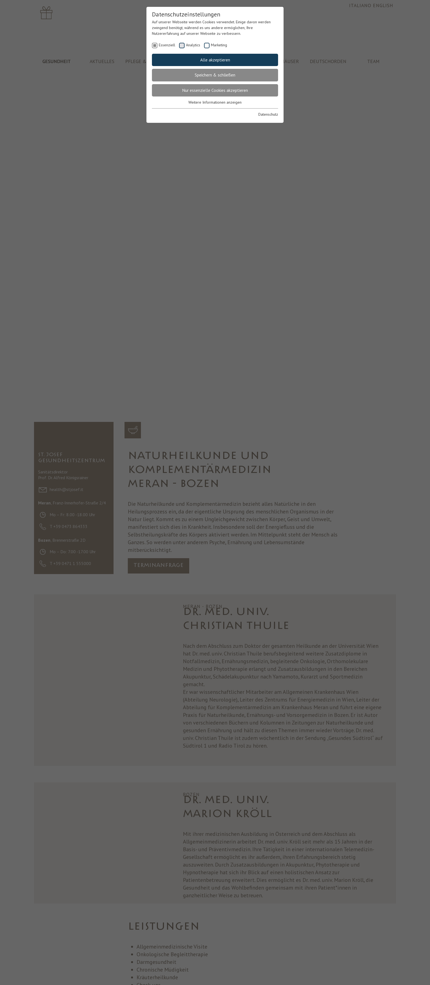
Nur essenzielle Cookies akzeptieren (215, 90)
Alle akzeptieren (215, 60)
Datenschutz (268, 114)
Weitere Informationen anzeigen (215, 102)
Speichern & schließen (215, 75)
